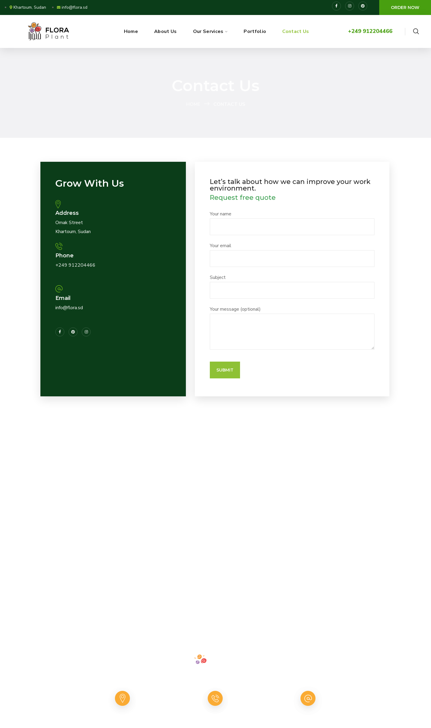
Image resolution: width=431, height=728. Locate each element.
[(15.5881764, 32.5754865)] (215, 493)
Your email (292, 254)
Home (193, 104)
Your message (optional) (292, 328)
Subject (292, 286)
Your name (292, 223)
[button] (405, 7)
